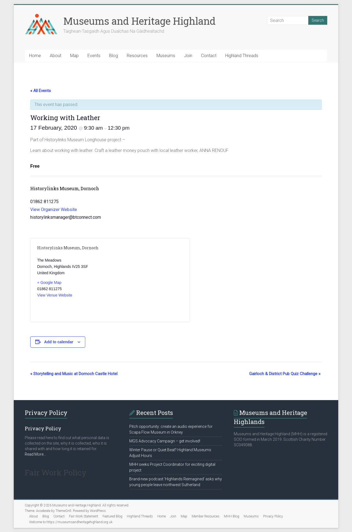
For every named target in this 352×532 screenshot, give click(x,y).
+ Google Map (49, 282)
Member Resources (205, 516)
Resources (137, 55)
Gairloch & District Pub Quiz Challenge (284, 373)
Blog (113, 55)
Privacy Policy (273, 516)
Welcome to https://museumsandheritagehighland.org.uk (70, 522)
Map (74, 55)
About (55, 55)
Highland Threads (241, 55)
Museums (165, 55)
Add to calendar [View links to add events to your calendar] (58, 342)
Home (35, 55)
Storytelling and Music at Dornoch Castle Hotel (73, 373)
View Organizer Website (53, 209)
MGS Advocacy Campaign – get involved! (164, 441)
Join (188, 55)
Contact (208, 55)
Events (93, 55)
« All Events (40, 90)
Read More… (35, 454)
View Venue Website (54, 295)
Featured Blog (112, 516)
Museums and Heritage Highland (139, 20)
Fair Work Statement (83, 516)
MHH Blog (231, 516)
